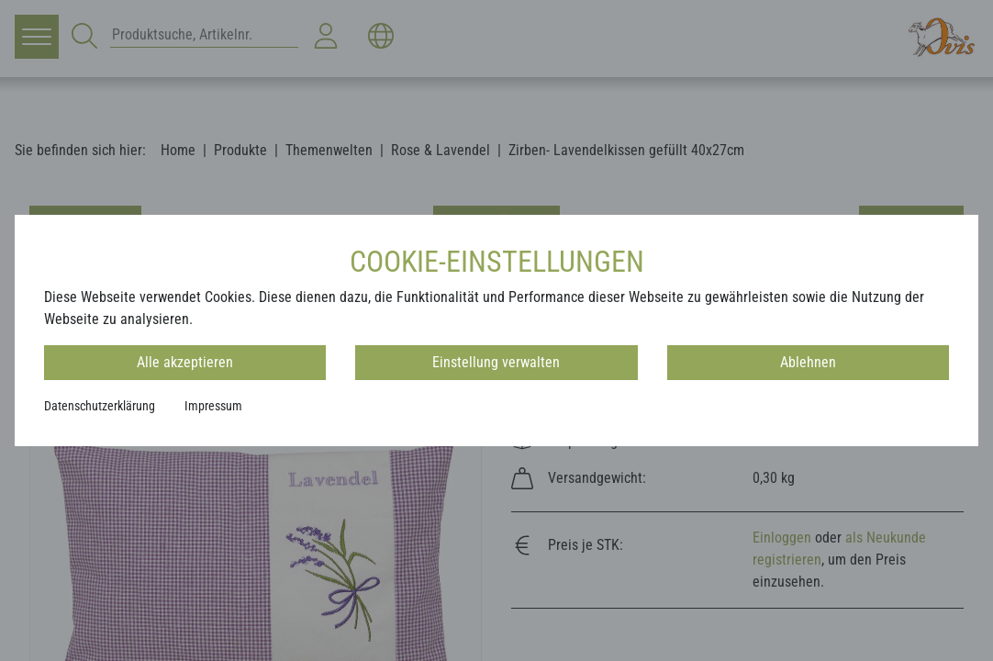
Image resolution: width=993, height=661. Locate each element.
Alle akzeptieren (185, 362)
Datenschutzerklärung (99, 405)
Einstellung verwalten (496, 362)
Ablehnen (808, 362)
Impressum (213, 405)
